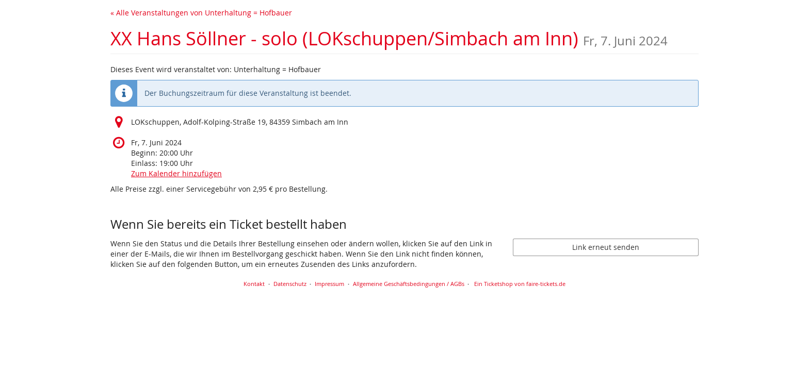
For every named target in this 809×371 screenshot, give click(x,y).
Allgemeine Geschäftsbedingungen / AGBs (408, 284)
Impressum (329, 284)
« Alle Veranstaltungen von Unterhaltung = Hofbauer (201, 13)
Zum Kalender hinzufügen (176, 173)
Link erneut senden (605, 247)
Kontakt (254, 284)
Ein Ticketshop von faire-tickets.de (519, 284)
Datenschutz (289, 284)
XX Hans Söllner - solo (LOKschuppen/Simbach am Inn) (389, 38)
